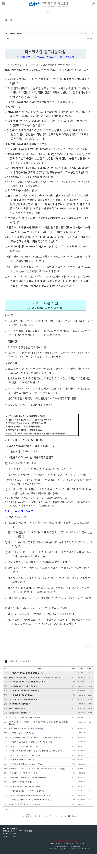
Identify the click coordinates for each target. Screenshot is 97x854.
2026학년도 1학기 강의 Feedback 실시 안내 (23, 786)
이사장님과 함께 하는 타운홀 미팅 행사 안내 (23, 773)
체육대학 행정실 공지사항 (18, 661)
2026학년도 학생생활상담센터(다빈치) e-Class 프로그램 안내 (29, 742)
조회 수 (90, 668)
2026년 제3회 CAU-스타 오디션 (19, 733)
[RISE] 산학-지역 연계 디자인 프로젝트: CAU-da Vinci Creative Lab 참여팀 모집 (35, 768)
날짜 (81, 668)
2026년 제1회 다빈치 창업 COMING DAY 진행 (24, 764)
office (7, 38)
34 (69, 816)
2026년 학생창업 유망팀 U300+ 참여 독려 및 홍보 (25, 791)
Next (74, 816)
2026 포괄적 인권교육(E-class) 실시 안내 (22, 746)
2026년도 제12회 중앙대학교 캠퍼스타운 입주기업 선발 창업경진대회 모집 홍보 (35, 751)
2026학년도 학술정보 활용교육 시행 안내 (22, 782)
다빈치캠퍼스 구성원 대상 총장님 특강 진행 (23, 717)
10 (61, 816)
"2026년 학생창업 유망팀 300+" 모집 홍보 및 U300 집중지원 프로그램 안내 (34, 737)
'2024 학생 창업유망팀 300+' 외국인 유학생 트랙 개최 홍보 (28, 800)
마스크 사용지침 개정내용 (13, 33)
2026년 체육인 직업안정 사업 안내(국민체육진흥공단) (26, 777)
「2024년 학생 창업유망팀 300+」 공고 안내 (23, 804)
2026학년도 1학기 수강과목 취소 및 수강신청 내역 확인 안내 (28, 795)
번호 (5, 668)
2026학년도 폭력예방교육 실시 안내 (21, 760)
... (65, 816)
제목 (39, 668)
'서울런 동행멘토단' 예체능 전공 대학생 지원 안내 (25, 728)
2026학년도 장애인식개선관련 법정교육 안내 (23, 755)
